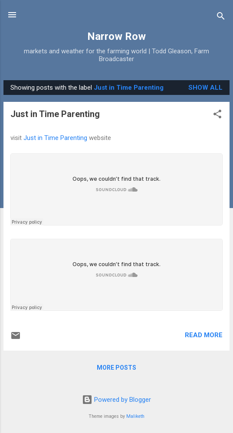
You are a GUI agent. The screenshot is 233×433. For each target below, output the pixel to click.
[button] (217, 115)
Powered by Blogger (116, 400)
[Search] (221, 17)
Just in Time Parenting (55, 114)
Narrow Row (116, 36)
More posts (116, 367)
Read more (204, 335)
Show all (205, 87)
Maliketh (135, 416)
